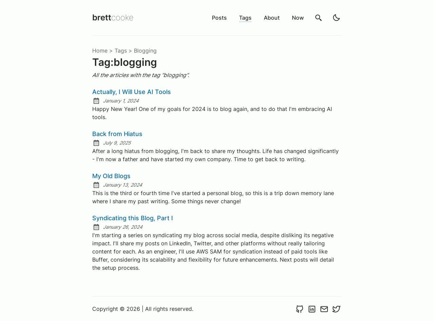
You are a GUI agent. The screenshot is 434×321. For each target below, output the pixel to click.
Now (298, 17)
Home (99, 50)
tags (121, 50)
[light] (336, 17)
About (272, 17)
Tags (245, 17)
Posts (219, 17)
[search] (318, 17)
